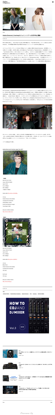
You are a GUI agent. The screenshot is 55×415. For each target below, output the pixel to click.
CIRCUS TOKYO (6, 293)
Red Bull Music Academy (15, 293)
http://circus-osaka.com (8, 211)
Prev (3, 402)
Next (51, 402)
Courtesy (34, 293)
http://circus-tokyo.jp (7, 281)
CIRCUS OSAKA (41, 293)
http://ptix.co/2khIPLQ (12, 259)
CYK (30, 293)
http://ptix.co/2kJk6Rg (12, 193)
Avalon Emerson (25, 293)
